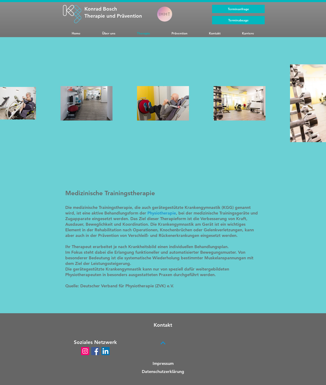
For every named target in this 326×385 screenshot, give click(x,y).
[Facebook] (95, 351)
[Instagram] (85, 351)
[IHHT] (164, 14)
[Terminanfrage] (238, 9)
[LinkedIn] (105, 351)
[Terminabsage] (238, 20)
